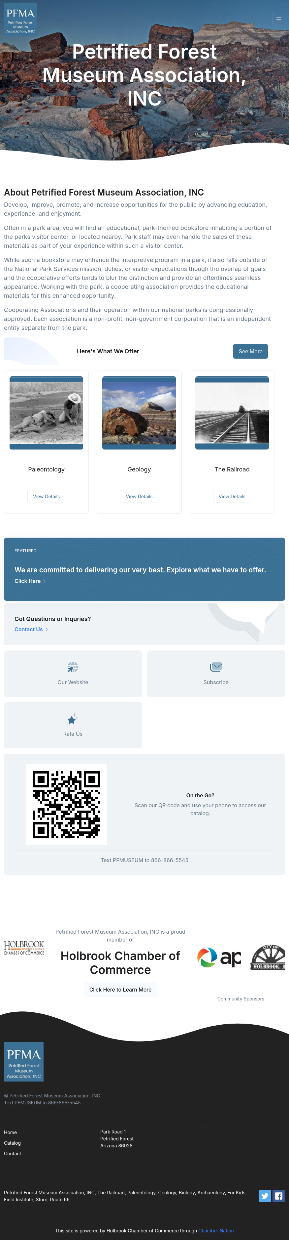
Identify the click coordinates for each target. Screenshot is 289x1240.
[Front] (22, 19)
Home (10, 1132)
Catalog (12, 1143)
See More (251, 351)
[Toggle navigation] (279, 19)
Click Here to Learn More (120, 989)
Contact (12, 1153)
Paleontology (46, 469)
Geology (139, 469)
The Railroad (232, 469)
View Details (46, 496)
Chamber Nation (216, 1230)
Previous (191, 957)
